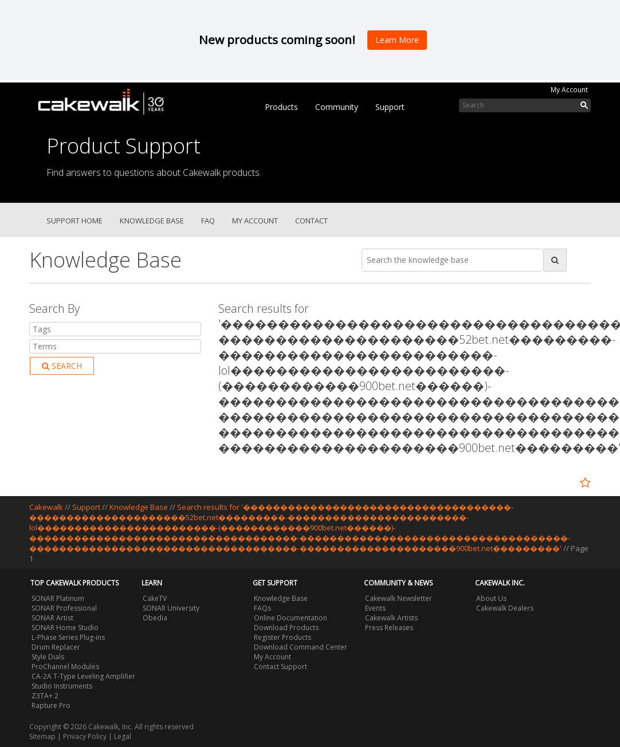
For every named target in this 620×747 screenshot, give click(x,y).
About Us (491, 598)
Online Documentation (290, 618)
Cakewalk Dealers (504, 608)
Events (375, 608)
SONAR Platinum (58, 598)
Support (390, 106)
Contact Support (280, 666)
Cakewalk (46, 507)
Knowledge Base (152, 220)
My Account (569, 90)
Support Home (74, 220)
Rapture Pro (51, 705)
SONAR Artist (52, 618)
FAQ (208, 220)
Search (62, 365)
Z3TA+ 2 (45, 696)
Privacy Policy (85, 736)
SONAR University (171, 608)
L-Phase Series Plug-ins (68, 637)
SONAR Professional (64, 608)
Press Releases (389, 627)
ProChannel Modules (65, 666)
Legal (122, 736)
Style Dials (48, 657)
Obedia (155, 618)
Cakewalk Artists (391, 618)
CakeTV (155, 598)
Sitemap (42, 736)
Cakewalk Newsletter (398, 598)
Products (281, 106)
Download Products (286, 627)
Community (336, 106)
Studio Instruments (62, 686)
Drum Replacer (56, 647)
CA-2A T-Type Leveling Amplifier (83, 676)
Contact (311, 220)
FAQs (262, 608)
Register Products (282, 637)
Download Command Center (300, 647)
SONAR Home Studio (65, 627)
